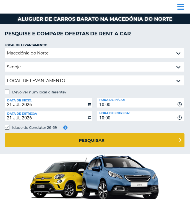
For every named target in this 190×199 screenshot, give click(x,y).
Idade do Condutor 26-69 (34, 127)
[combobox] (140, 103)
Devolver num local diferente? (39, 92)
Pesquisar (92, 140)
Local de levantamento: (26, 45)
